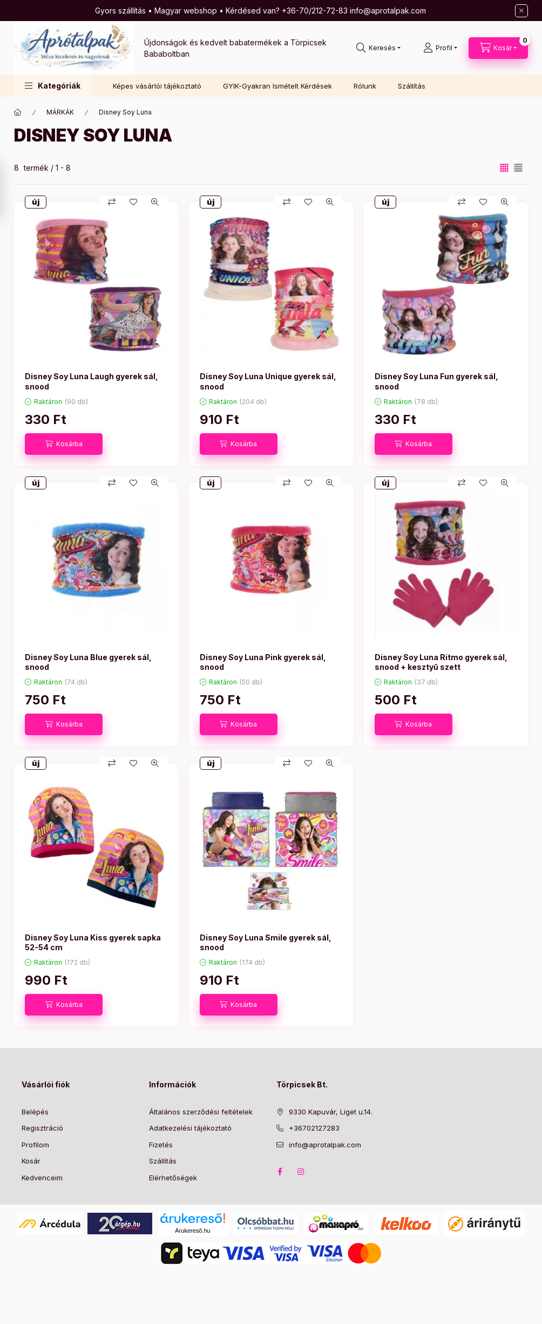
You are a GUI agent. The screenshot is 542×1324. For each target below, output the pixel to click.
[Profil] (440, 48)
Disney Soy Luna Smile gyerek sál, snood (265, 942)
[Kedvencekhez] (133, 202)
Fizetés (161, 1144)
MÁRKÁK (60, 112)
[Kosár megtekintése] (498, 48)
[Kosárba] (64, 444)
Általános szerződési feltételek (201, 1111)
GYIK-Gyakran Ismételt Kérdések (277, 86)
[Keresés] (378, 48)
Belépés (35, 1111)
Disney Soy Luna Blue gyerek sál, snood (88, 662)
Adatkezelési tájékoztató (190, 1128)
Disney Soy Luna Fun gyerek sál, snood (436, 381)
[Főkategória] (18, 112)
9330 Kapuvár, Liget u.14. (330, 1111)
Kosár (31, 1161)
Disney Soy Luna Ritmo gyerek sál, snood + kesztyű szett (441, 662)
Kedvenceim (42, 1177)
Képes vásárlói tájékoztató (157, 86)
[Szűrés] (11, 190)
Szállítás (411, 86)
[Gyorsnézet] (155, 202)
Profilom (35, 1144)
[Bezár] (521, 10)
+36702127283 (314, 1128)
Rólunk (365, 86)
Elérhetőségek (173, 1177)
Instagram (301, 1171)
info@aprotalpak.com (325, 1144)
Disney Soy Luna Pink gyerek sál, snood (263, 662)
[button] (52, 86)
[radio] (518, 168)
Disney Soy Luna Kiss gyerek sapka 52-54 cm (93, 942)
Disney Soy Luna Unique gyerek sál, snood (268, 381)
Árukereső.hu (192, 1230)
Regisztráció (42, 1128)
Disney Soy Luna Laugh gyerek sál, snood (91, 381)
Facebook (279, 1171)
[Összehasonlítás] (112, 202)
